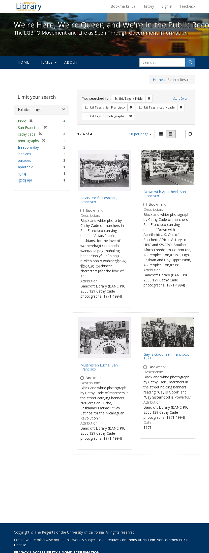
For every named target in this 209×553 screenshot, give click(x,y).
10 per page (140, 133)
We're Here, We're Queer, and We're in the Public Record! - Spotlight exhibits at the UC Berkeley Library (29, 6)
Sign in (167, 6)
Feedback (187, 6)
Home (23, 62)
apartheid (25, 167)
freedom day (28, 147)
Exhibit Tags (29, 109)
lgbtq (22, 173)
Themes (46, 62)
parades (24, 160)
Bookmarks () (123, 6)
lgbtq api (25, 180)
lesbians (24, 153)
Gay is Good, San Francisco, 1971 (166, 356)
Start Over (180, 98)
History (148, 6)
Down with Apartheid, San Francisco (164, 193)
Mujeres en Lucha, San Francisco (99, 367)
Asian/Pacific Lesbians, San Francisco (102, 199)
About (71, 62)
